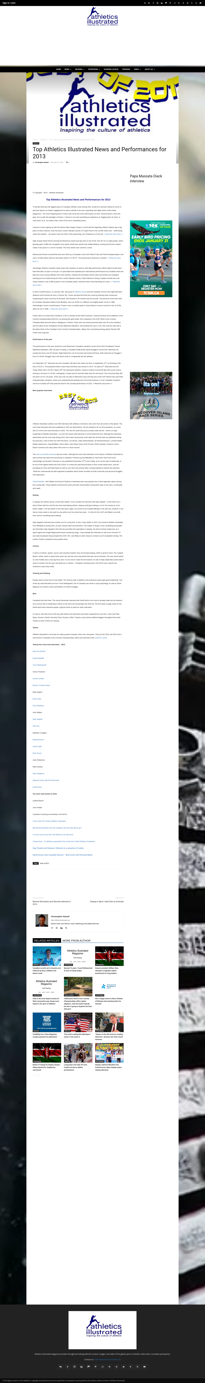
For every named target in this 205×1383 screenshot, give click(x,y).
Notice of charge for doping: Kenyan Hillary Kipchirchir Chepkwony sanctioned (46, 1067)
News (68, 69)
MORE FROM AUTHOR (76, 940)
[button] (145, 3)
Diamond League (111, 69)
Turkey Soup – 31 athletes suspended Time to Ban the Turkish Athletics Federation (64, 841)
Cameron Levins (101, 638)
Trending (126, 69)
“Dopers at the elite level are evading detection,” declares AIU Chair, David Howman (109, 1036)
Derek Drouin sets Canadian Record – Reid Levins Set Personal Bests (63, 855)
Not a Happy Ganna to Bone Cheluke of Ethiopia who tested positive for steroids (109, 1001)
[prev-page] (34, 1075)
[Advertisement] (102, 47)
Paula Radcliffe (38, 481)
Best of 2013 (44, 863)
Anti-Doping (68, 964)
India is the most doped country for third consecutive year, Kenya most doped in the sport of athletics (46, 1001)
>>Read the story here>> (58, 309)
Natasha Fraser (80, 292)
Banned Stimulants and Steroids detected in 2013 (52, 902)
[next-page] (38, 1075)
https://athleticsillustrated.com (60, 920)
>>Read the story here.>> (113, 234)
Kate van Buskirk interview (46, 454)
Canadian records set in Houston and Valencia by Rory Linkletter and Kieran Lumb (47, 970)
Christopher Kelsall (42, 162)
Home (58, 69)
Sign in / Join (9, 2)
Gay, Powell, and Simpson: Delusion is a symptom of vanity (58, 848)
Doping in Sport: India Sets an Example (107, 901)
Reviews (79, 69)
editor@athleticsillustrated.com (107, 1359)
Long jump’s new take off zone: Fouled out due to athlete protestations (75, 1067)
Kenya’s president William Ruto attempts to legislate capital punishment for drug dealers (106, 970)
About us (150, 69)
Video (137, 69)
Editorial (43, 139)
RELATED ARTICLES (46, 940)
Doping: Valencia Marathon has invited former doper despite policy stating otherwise (108, 1067)
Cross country (69, 995)
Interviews (94, 69)
